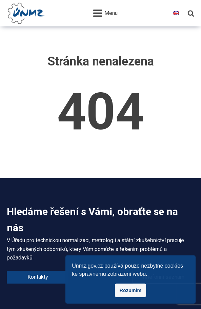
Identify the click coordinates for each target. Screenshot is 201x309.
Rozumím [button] (131, 290)
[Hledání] (190, 13)
